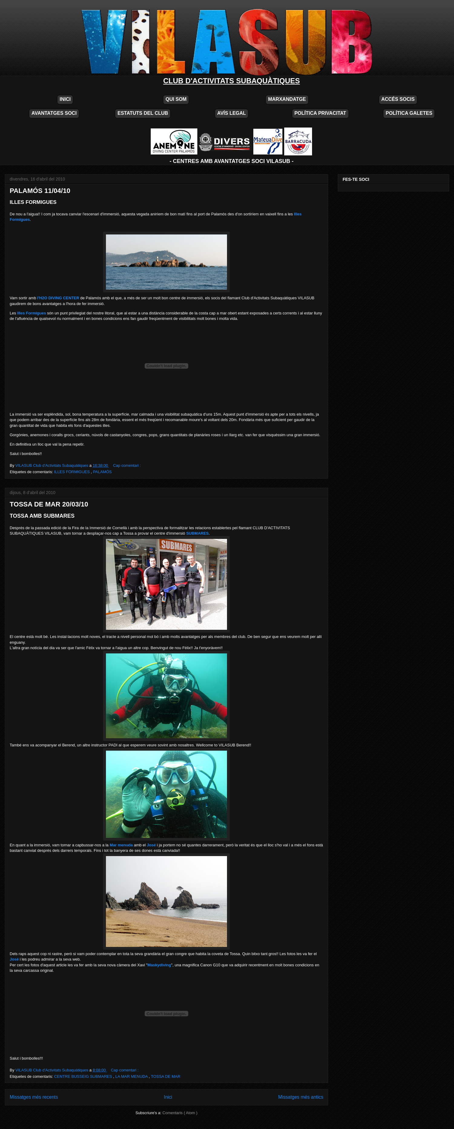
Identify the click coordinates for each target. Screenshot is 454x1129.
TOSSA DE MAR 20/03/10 (49, 504)
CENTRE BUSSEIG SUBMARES (83, 1076)
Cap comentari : (127, 465)
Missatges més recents (34, 1097)
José (151, 845)
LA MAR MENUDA (132, 1076)
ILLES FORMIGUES (72, 472)
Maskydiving (159, 965)
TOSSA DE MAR (165, 1076)
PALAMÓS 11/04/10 (40, 190)
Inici (168, 1097)
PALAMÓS (102, 472)
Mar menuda (121, 845)
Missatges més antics (300, 1097)
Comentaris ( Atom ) (180, 1113)
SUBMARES (197, 533)
